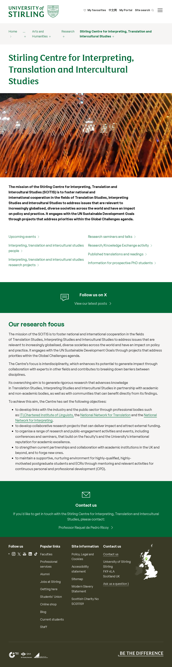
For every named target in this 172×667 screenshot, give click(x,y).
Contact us (110, 554)
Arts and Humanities (40, 33)
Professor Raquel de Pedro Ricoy (84, 527)
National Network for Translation (105, 415)
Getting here (48, 589)
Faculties (46, 554)
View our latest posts (91, 303)
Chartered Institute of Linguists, (49, 415)
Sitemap (77, 579)
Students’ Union (51, 596)
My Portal (125, 10)
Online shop (48, 604)
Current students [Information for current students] (52, 619)
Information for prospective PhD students (120, 263)
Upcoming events (22, 236)
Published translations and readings (115, 254)
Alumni (45, 574)
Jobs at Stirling (50, 581)
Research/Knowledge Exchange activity (118, 245)
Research (67, 31)
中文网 (113, 10)
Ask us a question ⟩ (116, 583)
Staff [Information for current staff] (43, 627)
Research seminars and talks (110, 236)
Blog (43, 612)
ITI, (22, 415)
